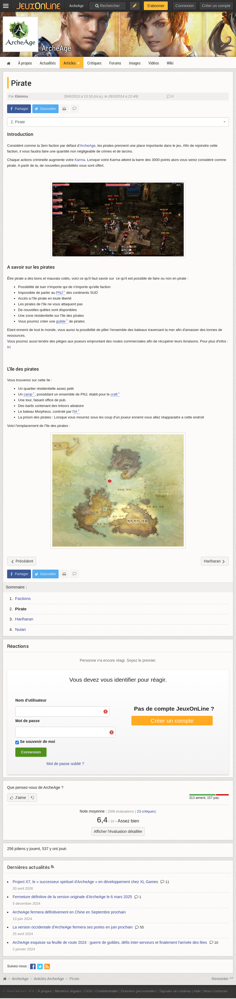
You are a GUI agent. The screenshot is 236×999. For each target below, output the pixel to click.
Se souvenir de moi (37, 741)
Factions (23, 598)
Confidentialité (106, 991)
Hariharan (24, 619)
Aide (197, 991)
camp (28, 394)
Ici (9, 347)
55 (139, 927)
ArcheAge (56, 48)
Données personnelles (138, 991)
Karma (79, 160)
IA (75, 411)
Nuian (20, 629)
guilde (61, 321)
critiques (146, 811)
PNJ (59, 293)
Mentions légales (68, 991)
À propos (45, 991)
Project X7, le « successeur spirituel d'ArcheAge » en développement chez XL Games (85, 882)
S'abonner (155, 6)
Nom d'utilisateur (31, 700)
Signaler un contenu (175, 991)
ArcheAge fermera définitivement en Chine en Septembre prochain (69, 912)
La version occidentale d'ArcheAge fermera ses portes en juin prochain (73, 927)
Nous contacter (216, 991)
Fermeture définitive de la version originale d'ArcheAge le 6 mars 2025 (72, 897)
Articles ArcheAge (49, 979)
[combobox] (118, 122)
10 (213, 943)
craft (114, 394)
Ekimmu (21, 96)
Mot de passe (27, 721)
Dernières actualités (28, 867)
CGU (89, 991)
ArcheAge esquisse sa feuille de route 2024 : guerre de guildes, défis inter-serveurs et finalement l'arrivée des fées (110, 942)
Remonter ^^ (223, 979)
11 (164, 882)
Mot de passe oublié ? (65, 763)
